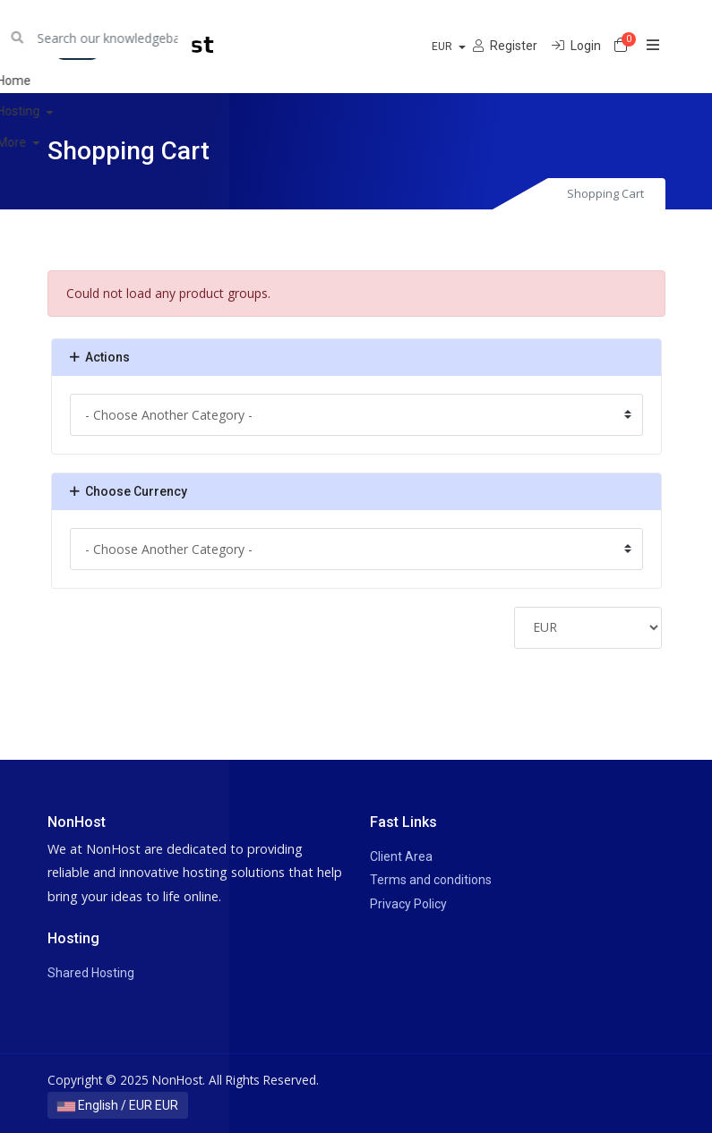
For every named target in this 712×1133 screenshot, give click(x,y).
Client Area (401, 856)
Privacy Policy (408, 904)
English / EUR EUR (117, 1105)
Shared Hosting (90, 973)
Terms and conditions (431, 880)
